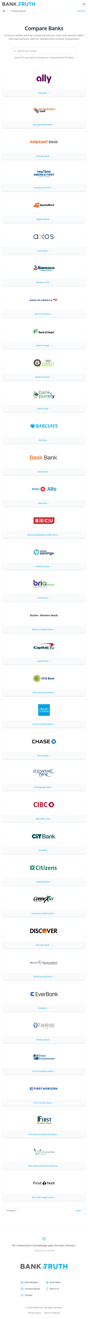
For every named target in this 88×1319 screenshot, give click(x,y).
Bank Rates (55, 1282)
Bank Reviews (31, 1282)
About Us (54, 1288)
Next (79, 1210)
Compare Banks (18, 10)
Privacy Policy (34, 1312)
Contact (28, 1295)
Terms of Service (52, 1312)
